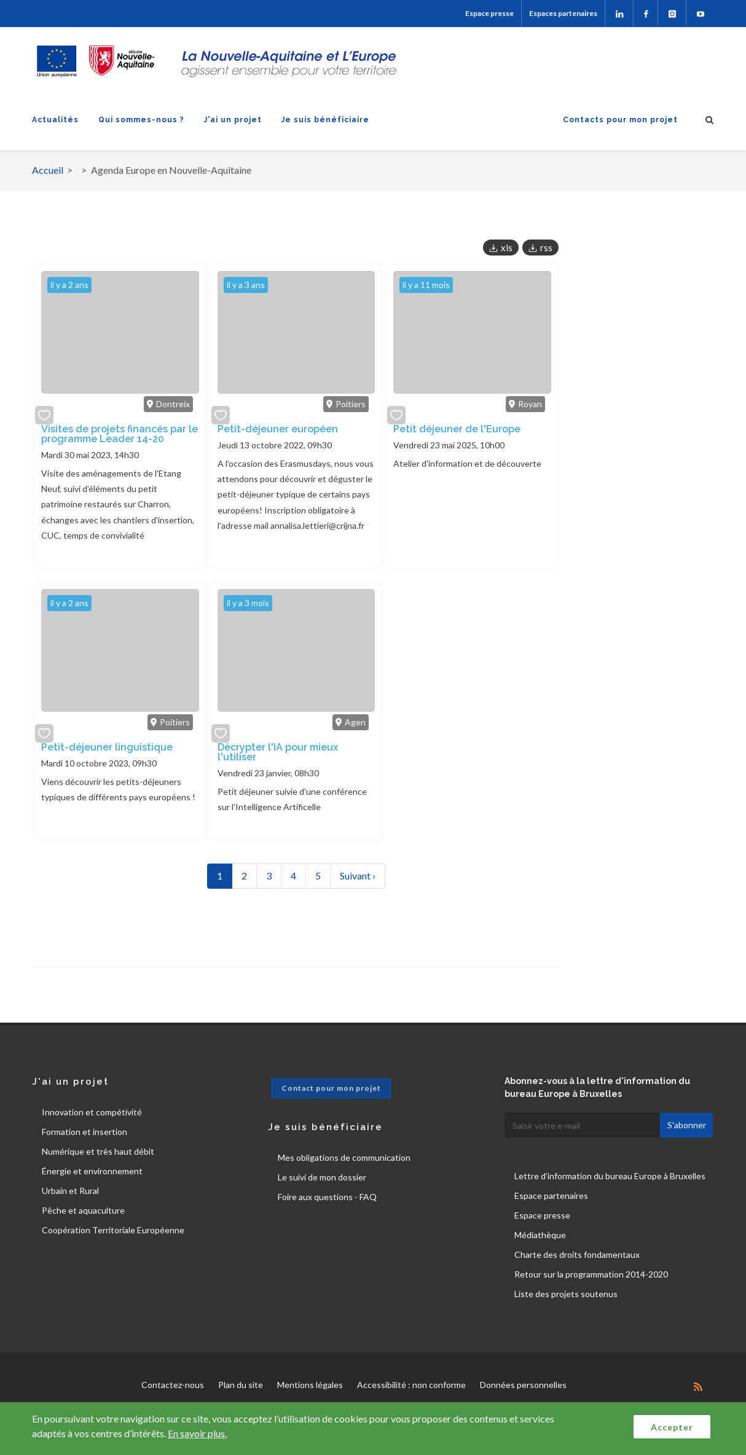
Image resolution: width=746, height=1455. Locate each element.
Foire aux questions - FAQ (327, 1197)
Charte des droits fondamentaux (577, 1254)
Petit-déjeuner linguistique (107, 747)
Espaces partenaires (563, 13)
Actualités (55, 119)
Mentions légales (310, 1384)
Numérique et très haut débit (98, 1151)
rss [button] (546, 247)
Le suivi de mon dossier (322, 1177)
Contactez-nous (172, 1384)
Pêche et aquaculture (83, 1210)
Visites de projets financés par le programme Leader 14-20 (119, 434)
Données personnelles (523, 1384)
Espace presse (489, 13)
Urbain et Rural (70, 1190)
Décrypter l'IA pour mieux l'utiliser (278, 752)
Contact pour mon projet (331, 1088)
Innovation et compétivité (92, 1112)
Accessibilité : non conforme (411, 1384)
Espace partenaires (551, 1195)
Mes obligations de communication (344, 1157)
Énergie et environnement (92, 1171)
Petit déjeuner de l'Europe (456, 429)
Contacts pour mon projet (620, 119)
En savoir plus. (197, 1433)
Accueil (47, 170)
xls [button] (506, 247)
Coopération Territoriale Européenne (113, 1230)
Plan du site (240, 1384)
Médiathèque (540, 1235)
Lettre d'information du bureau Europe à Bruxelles (609, 1176)
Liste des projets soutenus (566, 1294)
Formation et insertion (84, 1131)
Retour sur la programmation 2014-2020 (591, 1274)
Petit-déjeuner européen (278, 429)
